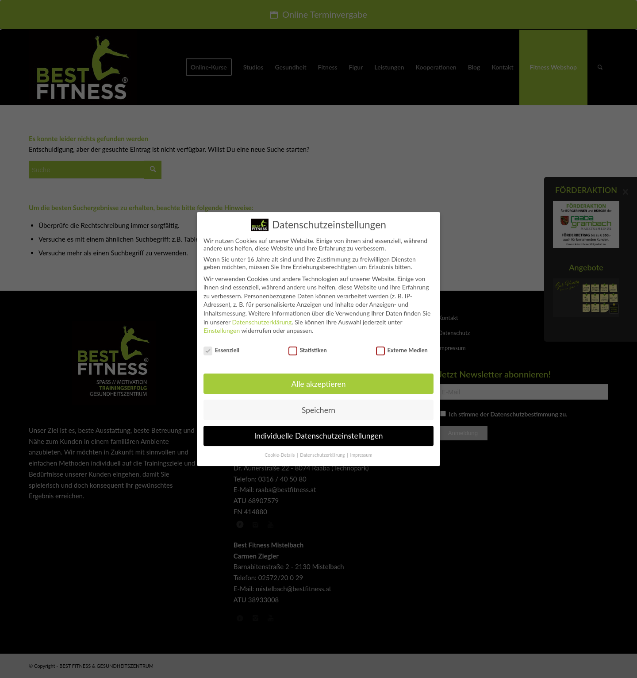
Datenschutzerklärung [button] (323, 448)
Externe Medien (402, 343)
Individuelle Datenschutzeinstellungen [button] (318, 429)
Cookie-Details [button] (280, 448)
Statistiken (307, 343)
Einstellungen (221, 324)
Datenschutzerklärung (262, 316)
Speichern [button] (318, 403)
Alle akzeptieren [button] (318, 377)
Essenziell (221, 343)
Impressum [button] (361, 448)
